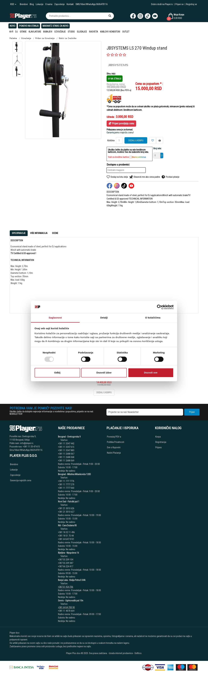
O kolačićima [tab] (152, 317)
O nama (48, 4)
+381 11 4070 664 (66, 610)
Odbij (57, 372)
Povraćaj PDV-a (114, 436)
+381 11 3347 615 (66, 447)
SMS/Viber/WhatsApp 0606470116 (92, 4)
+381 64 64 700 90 (66, 607)
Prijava (158, 447)
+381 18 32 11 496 (66, 532)
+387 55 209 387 (66, 563)
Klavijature (35, 31)
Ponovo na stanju (29, 26)
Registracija (160, 442)
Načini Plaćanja (114, 452)
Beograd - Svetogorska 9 (69, 436)
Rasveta (93, 31)
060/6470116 (36, 450)
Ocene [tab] (55, 233)
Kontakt (70, 4)
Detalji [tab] (104, 317)
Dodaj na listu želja (117, 177)
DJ (16, 31)
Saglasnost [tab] (55, 317)
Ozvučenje (60, 31)
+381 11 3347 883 (66, 450)
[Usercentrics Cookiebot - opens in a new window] (159, 307)
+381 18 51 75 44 (66, 535)
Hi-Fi (11, 31)
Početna (13, 38)
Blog (32, 4)
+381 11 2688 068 (66, 457)
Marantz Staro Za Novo (55, 26)
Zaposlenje (59, 4)
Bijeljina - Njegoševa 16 (68, 552)
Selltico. (138, 653)
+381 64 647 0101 (66, 539)
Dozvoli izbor (103, 372)
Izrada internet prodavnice (121, 653)
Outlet (125, 31)
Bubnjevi (47, 31)
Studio (71, 31)
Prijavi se (179, 4)
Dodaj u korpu (135, 140)
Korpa (158, 436)
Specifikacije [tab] (19, 233)
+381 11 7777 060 (66, 488)
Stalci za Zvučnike (67, 38)
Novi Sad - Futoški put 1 (68, 501)
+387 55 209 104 (65, 559)
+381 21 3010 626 (66, 508)
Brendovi (24, 4)
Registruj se (191, 4)
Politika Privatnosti (115, 442)
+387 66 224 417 (65, 566)
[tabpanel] (104, 274)
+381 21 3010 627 (66, 511)
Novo (12, 26)
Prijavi (192, 412)
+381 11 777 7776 (66, 481)
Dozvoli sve (150, 372)
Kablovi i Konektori (110, 31)
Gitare (23, 31)
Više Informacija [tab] (38, 233)
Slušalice (82, 31)
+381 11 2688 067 (66, 453)
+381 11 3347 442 (66, 443)
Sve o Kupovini (113, 447)
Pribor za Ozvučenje (45, 38)
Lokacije (39, 4)
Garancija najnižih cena (20, 480)
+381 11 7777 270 (66, 484)
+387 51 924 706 (65, 587)
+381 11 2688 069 (66, 460)
